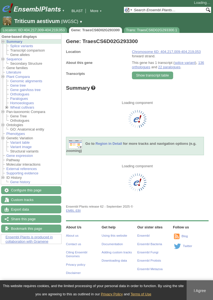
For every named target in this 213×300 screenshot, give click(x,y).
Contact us (73, 244)
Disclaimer (73, 272)
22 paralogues (169, 67)
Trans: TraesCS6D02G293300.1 (151, 30)
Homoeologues (22, 103)
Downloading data (114, 260)
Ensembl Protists (149, 260)
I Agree (200, 290)
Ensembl (143, 235)
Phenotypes (15, 134)
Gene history (20, 182)
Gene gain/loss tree (25, 90)
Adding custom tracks (117, 252)
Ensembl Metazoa (150, 269)
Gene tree (18, 85)
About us (72, 235)
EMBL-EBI (73, 210)
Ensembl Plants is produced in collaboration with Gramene (29, 239)
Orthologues (19, 94)
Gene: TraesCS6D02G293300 (95, 30)
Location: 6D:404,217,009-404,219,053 (34, 30)
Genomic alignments (26, 81)
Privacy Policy (112, 294)
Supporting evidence (22, 173)
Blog (184, 236)
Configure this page (26, 190)
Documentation (112, 244)
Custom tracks (22, 200)
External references (21, 169)
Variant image (21, 147)
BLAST (77, 11)
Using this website (114, 235)
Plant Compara (18, 77)
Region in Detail (109, 144)
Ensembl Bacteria (149, 244)
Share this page (23, 219)
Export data (20, 209)
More (96, 11)
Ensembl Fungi (148, 252)
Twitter (187, 246)
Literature (13, 72)
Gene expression (19, 156)
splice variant (185, 63)
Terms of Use (141, 294)
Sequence (14, 59)
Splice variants (21, 46)
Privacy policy (75, 264)
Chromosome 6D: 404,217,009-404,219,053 (166, 52)
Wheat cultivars (22, 107)
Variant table (20, 142)
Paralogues (19, 99)
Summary (14, 41)
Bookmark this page (26, 229)
